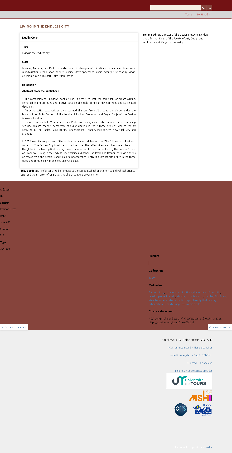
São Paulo (220, 296)
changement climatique (178, 292)
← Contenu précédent (14, 327)
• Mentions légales (180, 355)
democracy (199, 292)
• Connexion (205, 363)
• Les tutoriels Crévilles (199, 370)
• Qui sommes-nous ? (179, 347)
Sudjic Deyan (185, 300)
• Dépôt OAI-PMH (202, 355)
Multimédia (203, 14)
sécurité (153, 300)
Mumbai (208, 296)
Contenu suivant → (220, 327)
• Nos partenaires (202, 347)
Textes (152, 278)
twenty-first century (205, 300)
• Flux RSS (179, 370)
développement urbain (162, 296)
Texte (188, 14)
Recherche (204, 7)
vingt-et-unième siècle (187, 304)
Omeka (207, 447)
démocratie (213, 292)
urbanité (169, 304)
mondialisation (195, 296)
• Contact (193, 363)
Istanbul (180, 296)
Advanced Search (209, 7)
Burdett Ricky (156, 292)
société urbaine (167, 300)
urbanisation (156, 304)
